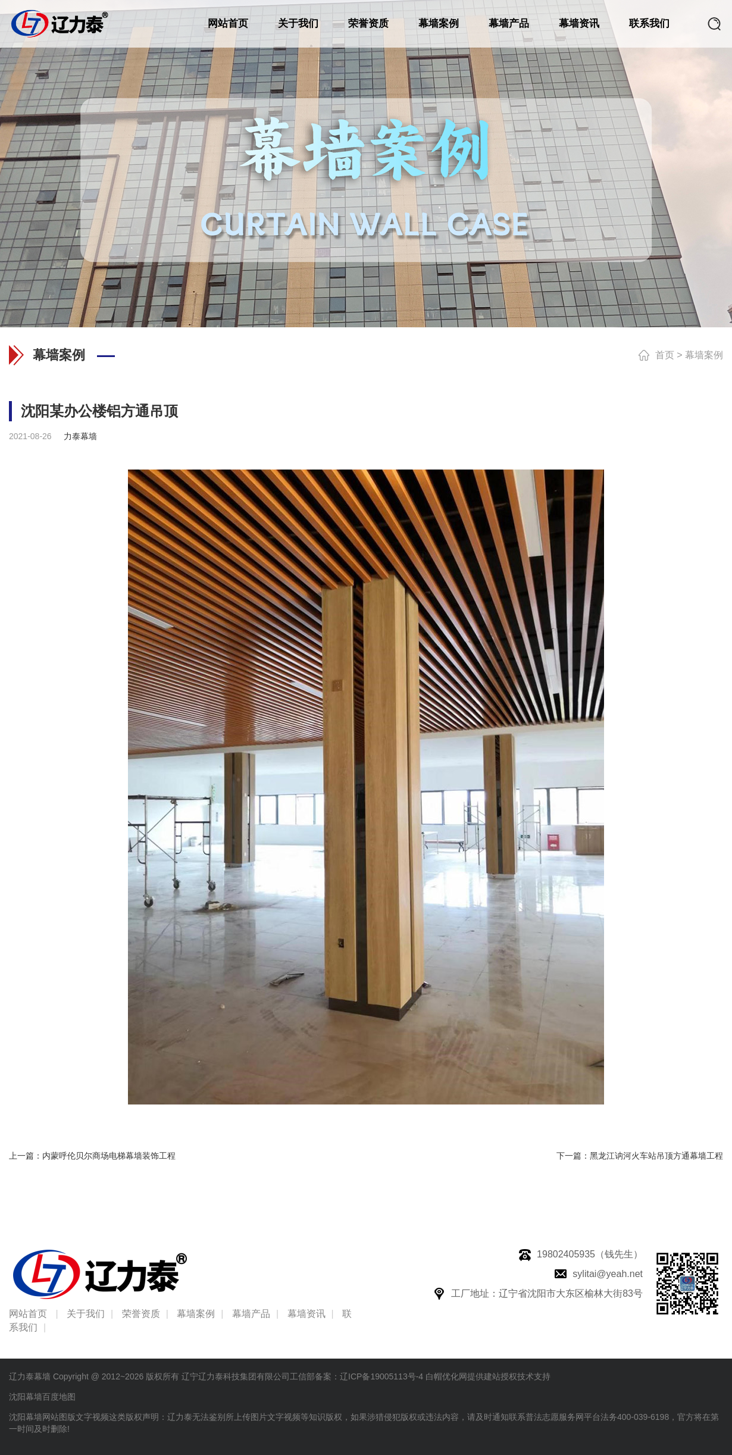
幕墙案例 (438, 23)
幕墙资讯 (579, 23)
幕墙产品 (509, 23)
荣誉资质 (368, 23)
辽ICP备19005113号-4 (381, 1376)
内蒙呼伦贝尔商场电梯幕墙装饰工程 (109, 1155)
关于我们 (298, 23)
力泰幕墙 (80, 436)
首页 (664, 355)
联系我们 (649, 23)
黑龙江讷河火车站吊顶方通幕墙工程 (656, 1155)
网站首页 (228, 23)
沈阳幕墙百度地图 (42, 1396)
